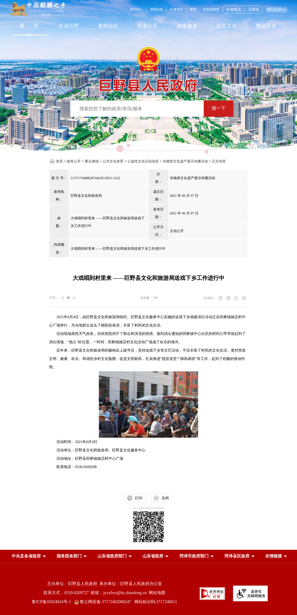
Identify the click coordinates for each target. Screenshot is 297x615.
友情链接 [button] (273, 556)
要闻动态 (108, 26)
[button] (26, 556)
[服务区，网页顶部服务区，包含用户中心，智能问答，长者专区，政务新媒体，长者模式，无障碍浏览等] (207, 9)
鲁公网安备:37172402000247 (104, 601)
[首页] (29, 26)
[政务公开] (147, 26)
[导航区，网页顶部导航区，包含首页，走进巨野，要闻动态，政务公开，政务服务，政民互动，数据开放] (148, 26)
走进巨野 (68, 26)
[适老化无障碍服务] (250, 593)
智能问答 (156, 9)
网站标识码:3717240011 (155, 601)
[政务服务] (187, 26)
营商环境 (169, 121)
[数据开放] (266, 26)
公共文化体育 (113, 161)
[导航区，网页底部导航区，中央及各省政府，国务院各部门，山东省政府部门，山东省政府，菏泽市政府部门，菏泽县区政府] (148, 556)
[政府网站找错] (212, 593)
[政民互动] (226, 26)
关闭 (165, 498)
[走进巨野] (68, 26)
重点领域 (92, 161)
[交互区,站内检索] (148, 109)
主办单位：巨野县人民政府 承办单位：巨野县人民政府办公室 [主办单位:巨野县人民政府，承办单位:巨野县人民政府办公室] (104, 583)
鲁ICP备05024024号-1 (52, 601)
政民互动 (226, 26)
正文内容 (219, 161)
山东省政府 (152, 556)
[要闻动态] (108, 26)
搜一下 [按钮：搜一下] (219, 108)
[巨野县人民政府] (148, 83)
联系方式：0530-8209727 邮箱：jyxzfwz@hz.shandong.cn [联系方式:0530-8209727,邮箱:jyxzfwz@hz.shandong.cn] (96, 592)
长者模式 (233, 9)
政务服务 (187, 26)
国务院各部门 (69, 556)
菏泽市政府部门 (194, 556)
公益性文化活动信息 (143, 161)
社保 (112, 121)
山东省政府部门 (112, 556)
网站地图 (157, 592)
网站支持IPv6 (276, 9)
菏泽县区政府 (236, 556)
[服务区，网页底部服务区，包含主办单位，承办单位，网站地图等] (148, 589)
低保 (147, 121)
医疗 (129, 121)
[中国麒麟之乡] (37, 9)
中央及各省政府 (26, 556)
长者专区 (176, 9)
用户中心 (136, 9)
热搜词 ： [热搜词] (89, 121)
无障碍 (253, 9)
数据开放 (266, 26)
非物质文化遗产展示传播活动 (185, 161)
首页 (59, 161)
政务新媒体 (211, 9)
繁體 (193, 9)
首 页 (29, 26)
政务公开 (147, 26)
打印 (138, 498)
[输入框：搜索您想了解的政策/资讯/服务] (137, 108)
